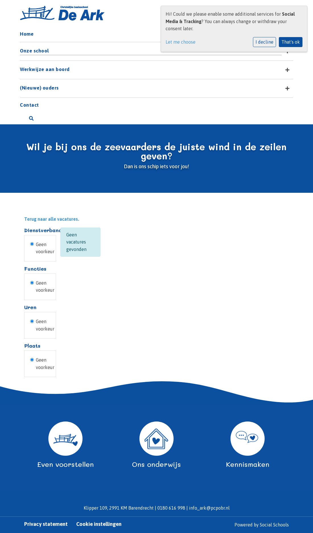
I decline (264, 41)
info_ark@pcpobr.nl (209, 507)
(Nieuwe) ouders (39, 88)
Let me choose (180, 41)
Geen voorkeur (45, 248)
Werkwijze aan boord (45, 69)
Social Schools (274, 524)
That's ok (290, 41)
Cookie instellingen (99, 524)
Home (27, 34)
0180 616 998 (171, 507)
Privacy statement (46, 524)
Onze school (34, 51)
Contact (29, 105)
